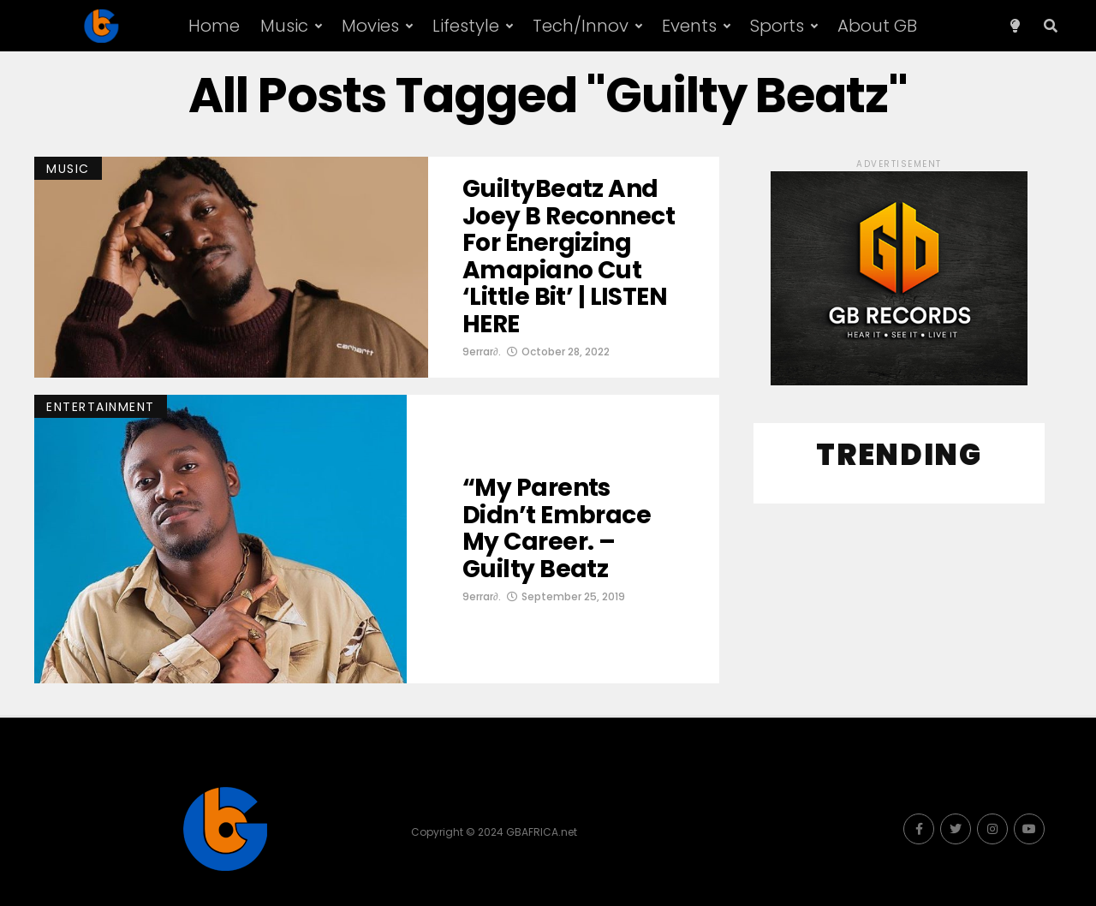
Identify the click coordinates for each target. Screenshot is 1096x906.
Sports (777, 26)
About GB (877, 26)
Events (689, 26)
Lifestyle (465, 26)
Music (284, 26)
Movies (370, 26)
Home (214, 26)
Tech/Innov (580, 26)
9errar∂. (481, 351)
